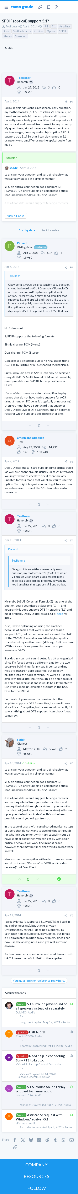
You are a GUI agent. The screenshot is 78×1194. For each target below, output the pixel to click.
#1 (71, 101)
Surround (20, 36)
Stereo (8, 36)
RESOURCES (36, 1176)
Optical (38, 31)
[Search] (72, 7)
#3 (71, 461)
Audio (31, 1012)
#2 (71, 267)
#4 (71, 540)
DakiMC (21, 1012)
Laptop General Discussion (45, 1064)
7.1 (54, 26)
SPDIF (63, 31)
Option (51, 31)
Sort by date (27, 230)
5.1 (46, 26)
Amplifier (64, 26)
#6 (71, 915)
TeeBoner (11, 26)
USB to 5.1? (37, 1032)
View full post (15, 216)
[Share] (66, 102)
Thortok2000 (24, 1036)
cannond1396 (24, 1095)
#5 (71, 763)
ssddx (13, 168)
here (60, 613)
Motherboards (22, 31)
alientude (21, 1123)
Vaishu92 (21, 1064)
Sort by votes (50, 230)
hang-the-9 (26, 1022)
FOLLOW (36, 1188)
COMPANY (36, 1164)
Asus (6, 31)
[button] (6, 7)
